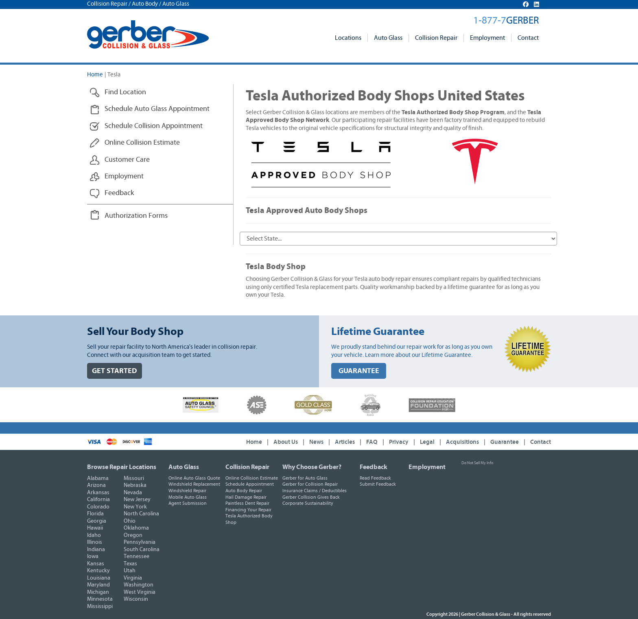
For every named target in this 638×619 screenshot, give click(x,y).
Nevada (133, 492)
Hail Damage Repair (246, 497)
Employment (487, 38)
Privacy (399, 442)
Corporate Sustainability (307, 503)
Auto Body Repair (243, 490)
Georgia (96, 521)
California (98, 499)
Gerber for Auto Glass (305, 478)
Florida (95, 514)
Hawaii (95, 528)
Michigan (98, 592)
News (316, 442)
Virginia (133, 578)
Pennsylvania (139, 542)
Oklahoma (136, 528)
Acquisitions (462, 442)
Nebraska (135, 485)
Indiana (96, 549)
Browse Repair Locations (121, 467)
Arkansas (98, 492)
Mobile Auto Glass (187, 497)
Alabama (98, 478)
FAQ (372, 442)
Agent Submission (187, 503)
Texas (130, 564)
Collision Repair (436, 38)
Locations (348, 38)
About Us (285, 442)
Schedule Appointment (249, 484)
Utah (129, 570)
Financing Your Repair (248, 509)
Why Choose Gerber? (311, 467)
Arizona (96, 485)
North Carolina (141, 514)
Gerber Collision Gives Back (311, 497)
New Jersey (137, 499)
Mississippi (100, 606)
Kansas (95, 564)
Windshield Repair (187, 490)
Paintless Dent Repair (247, 503)
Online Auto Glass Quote (194, 478)
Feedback (373, 467)
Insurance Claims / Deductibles (314, 490)
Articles (345, 442)
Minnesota (100, 599)
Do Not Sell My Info (477, 463)
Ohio (129, 521)
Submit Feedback (378, 484)
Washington (138, 585)
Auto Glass (388, 38)
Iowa (92, 556)
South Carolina (142, 549)
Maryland (98, 585)
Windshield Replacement (194, 484)
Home (95, 75)
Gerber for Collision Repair (310, 484)
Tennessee (136, 556)
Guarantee (504, 442)
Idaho (94, 535)
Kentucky (98, 570)
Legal (427, 442)
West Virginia (139, 592)
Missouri (134, 478)
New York (135, 507)
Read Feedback (375, 478)
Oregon (133, 535)
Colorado (98, 507)
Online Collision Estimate (251, 478)
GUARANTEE (359, 371)
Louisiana (98, 578)
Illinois (94, 542)
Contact (528, 38)
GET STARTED (114, 371)
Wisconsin (136, 599)
